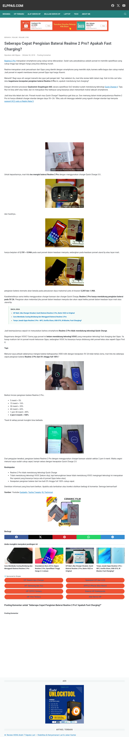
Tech (78, 10)
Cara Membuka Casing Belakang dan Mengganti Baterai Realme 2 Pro (40, 339)
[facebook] (112, 3)
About (68, 728)
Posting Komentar (44, 52)
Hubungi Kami (78, 728)
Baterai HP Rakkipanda (65, 634)
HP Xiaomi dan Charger (24, 623)
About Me (88, 10)
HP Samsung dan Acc (23, 628)
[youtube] (123, 3)
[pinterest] (44, 579)
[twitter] (117, 3)
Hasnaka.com (77, 733)
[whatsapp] (60, 579)
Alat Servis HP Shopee (105, 147)
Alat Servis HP (35, 10)
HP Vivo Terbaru (24, 639)
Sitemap (61, 728)
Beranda (8, 10)
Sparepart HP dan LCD (65, 623)
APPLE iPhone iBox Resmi (65, 628)
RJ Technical (47, 535)
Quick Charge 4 (35, 95)
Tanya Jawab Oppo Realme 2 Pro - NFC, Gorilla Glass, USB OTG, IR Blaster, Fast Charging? (75, 608)
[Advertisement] (44, 133)
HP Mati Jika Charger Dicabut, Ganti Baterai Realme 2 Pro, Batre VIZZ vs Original (44, 336)
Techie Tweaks (34, 535)
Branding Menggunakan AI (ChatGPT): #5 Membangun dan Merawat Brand (109, 101)
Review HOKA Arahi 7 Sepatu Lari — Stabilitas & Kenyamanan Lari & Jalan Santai (110, 68)
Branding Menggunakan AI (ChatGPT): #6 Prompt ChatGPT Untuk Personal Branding (109, 91)
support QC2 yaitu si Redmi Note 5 (19, 112)
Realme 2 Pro (10, 57)
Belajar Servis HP (54, 10)
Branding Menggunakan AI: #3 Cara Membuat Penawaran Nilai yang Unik (109, 121)
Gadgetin (23, 535)
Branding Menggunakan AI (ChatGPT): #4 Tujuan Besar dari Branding (110, 111)
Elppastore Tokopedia (105, 143)
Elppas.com (14, 3)
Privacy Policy (50, 728)
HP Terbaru (21, 10)
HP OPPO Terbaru (24, 634)
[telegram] (77, 579)
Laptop (69, 10)
